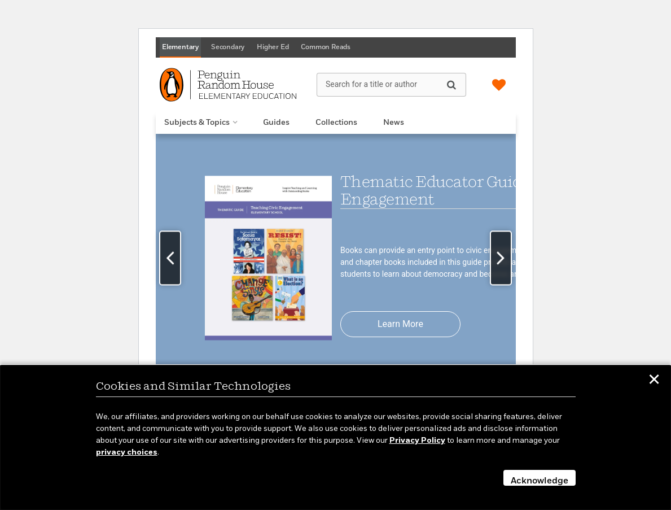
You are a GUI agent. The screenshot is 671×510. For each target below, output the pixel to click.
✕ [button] (654, 381)
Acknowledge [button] (539, 481)
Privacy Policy (417, 440)
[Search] (451, 84)
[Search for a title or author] (391, 85)
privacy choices (126, 452)
